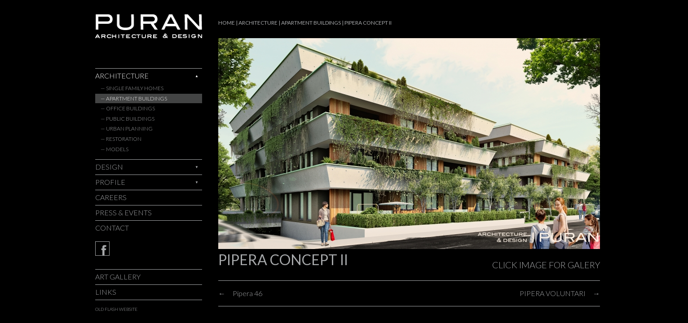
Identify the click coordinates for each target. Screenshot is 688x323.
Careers (111, 197)
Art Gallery (118, 276)
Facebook (148, 248)
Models (117, 149)
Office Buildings (130, 108)
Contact (112, 227)
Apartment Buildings (136, 98)
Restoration (123, 138)
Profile (110, 182)
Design (109, 166)
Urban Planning (129, 128)
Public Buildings (130, 118)
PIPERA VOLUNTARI (553, 293)
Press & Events (123, 212)
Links (105, 292)
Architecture (122, 75)
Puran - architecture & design (148, 26)
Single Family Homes (134, 88)
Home (226, 22)
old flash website (116, 309)
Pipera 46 (247, 293)
